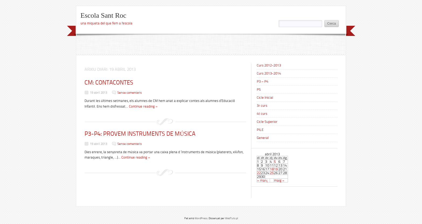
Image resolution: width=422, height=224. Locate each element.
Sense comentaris (129, 92)
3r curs (262, 106)
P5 (259, 89)
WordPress (201, 218)
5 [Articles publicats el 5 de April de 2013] (275, 162)
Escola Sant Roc (103, 15)
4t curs (262, 114)
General (263, 138)
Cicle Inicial (265, 98)
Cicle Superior (267, 122)
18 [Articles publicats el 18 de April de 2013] (272, 169)
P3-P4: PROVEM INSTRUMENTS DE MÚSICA (140, 133)
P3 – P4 (262, 81)
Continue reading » (143, 106)
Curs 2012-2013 (269, 65)
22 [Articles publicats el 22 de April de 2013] (259, 173)
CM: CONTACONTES (109, 82)
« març (262, 180)
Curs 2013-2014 (269, 73)
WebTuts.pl (231, 218)
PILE (260, 130)
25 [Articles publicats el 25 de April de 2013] (272, 173)
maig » (279, 180)
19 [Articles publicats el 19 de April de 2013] (276, 169)
